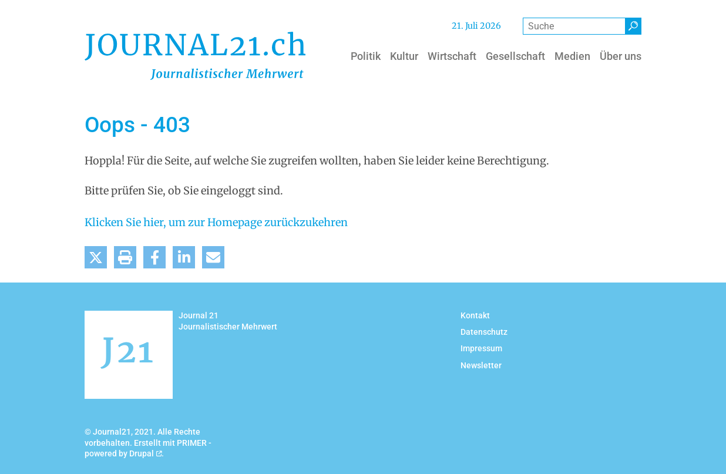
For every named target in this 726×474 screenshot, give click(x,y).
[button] (96, 257)
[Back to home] (195, 56)
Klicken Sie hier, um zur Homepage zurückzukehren (216, 222)
